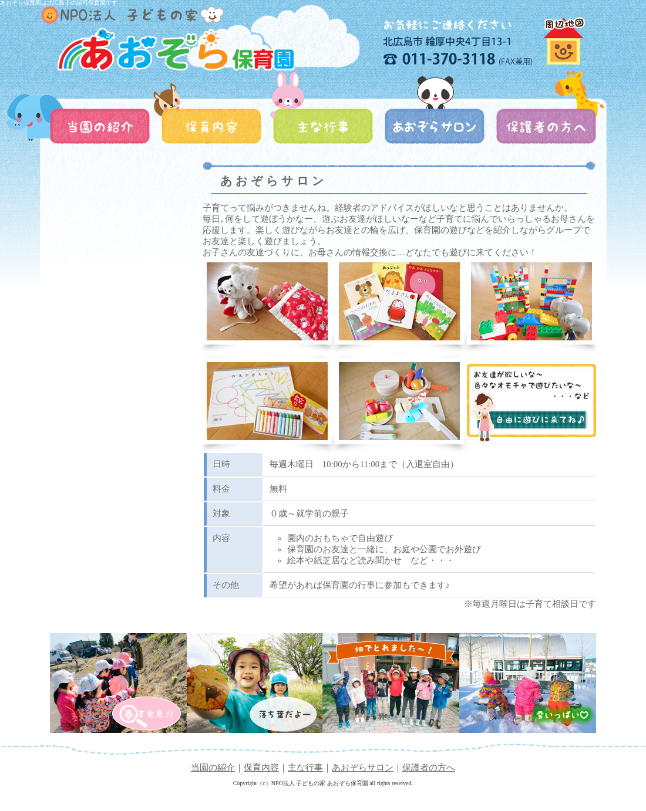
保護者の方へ (428, 767)
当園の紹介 (213, 767)
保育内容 (261, 767)
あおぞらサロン (362, 767)
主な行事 (305, 767)
